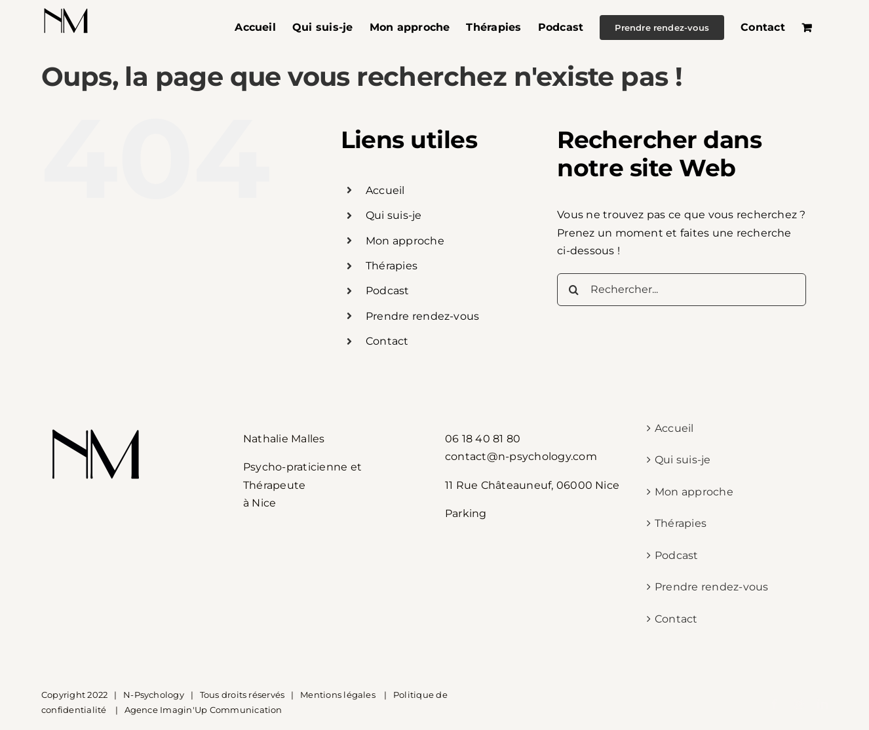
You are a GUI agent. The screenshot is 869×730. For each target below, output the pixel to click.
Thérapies (391, 265)
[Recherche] (573, 289)
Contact (387, 341)
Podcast (388, 290)
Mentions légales (338, 694)
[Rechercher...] (681, 289)
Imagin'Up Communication (221, 709)
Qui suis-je (394, 215)
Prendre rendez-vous (423, 316)
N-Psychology (153, 694)
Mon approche (405, 241)
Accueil (385, 190)
